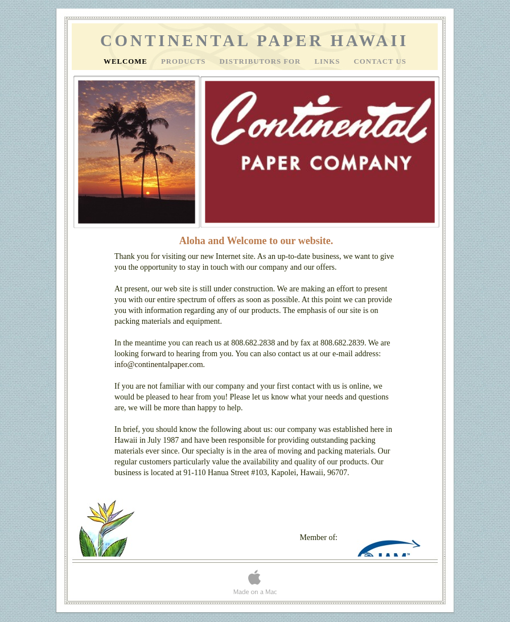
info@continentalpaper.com (158, 364)
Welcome (127, 61)
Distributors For (261, 61)
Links (328, 61)
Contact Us (380, 61)
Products (184, 61)
